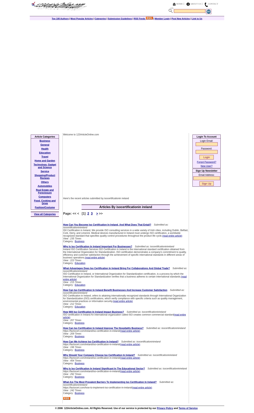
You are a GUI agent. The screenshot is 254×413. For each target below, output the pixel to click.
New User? (206, 166)
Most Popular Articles (81, 18)
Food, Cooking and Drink (45, 202)
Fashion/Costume (45, 207)
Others (45, 182)
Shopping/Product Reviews (45, 177)
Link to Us (197, 18)
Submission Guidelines (120, 18)
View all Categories (45, 214)
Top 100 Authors (60, 18)
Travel (44, 156)
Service (45, 171)
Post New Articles (180, 18)
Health (45, 148)
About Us (195, 4)
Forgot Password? (206, 162)
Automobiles (45, 186)
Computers (44, 196)
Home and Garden (45, 160)
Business (80, 241)
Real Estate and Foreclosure (45, 191)
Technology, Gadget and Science (45, 166)
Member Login (162, 18)
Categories (100, 18)
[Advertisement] (127, 48)
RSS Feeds (143, 18)
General (44, 144)
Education (80, 263)
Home (179, 4)
